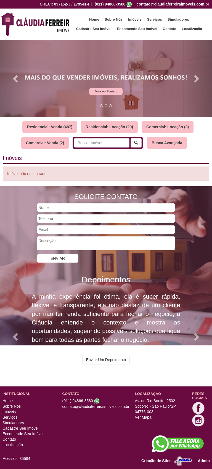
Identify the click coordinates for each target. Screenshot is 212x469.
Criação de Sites (156, 460)
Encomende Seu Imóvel (137, 29)
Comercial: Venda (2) (45, 143)
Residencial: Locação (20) (109, 127)
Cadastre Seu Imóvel (94, 29)
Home (94, 19)
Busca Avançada (167, 143)
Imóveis (134, 19)
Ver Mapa (143, 417)
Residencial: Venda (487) (49, 127)
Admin (204, 460)
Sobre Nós (114, 19)
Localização (192, 29)
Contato (169, 29)
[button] (16, 78)
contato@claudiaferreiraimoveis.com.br (173, 4)
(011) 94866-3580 (110, 4)
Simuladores (178, 19)
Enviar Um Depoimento (106, 360)
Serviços (154, 19)
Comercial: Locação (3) (167, 127)
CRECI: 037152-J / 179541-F (65, 4)
